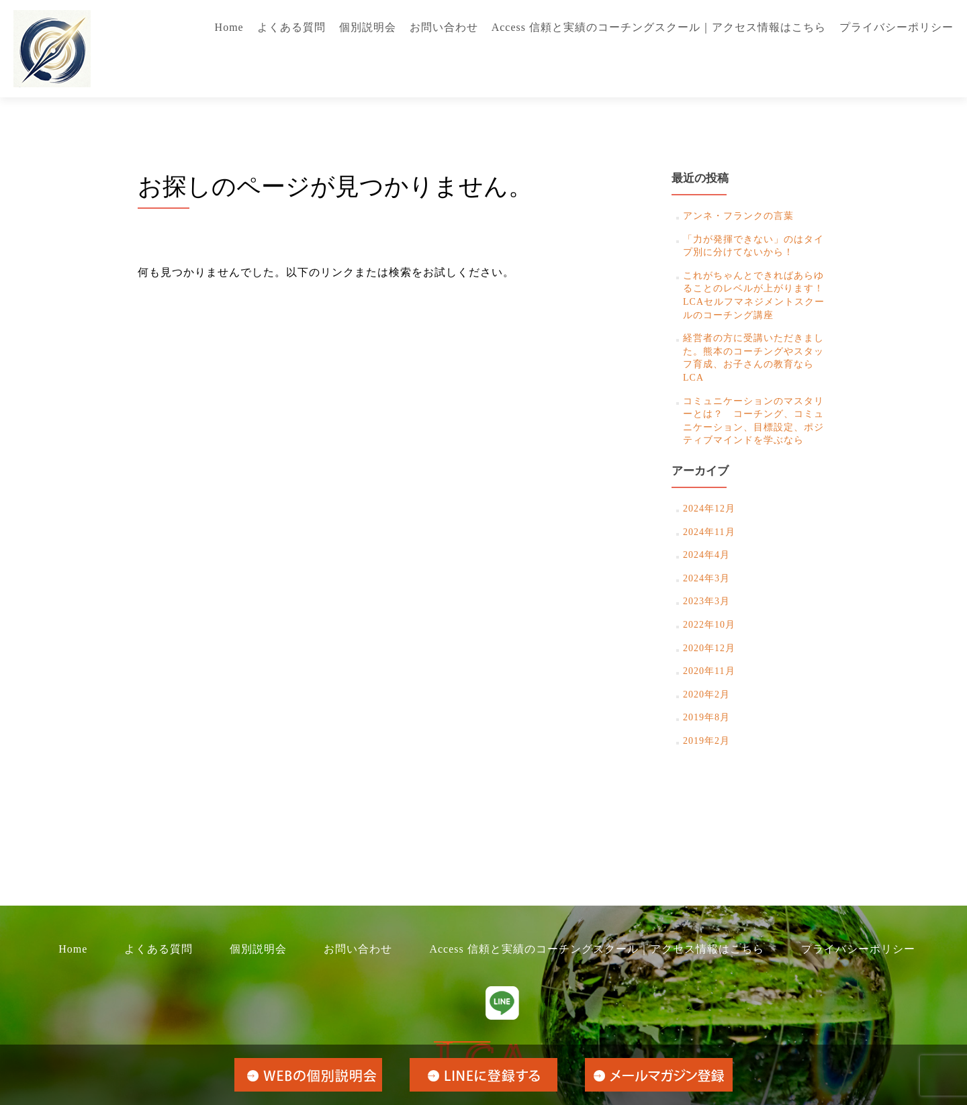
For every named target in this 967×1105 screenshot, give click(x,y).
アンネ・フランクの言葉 (738, 216)
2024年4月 (706, 555)
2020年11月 (709, 671)
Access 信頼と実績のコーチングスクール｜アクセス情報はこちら (659, 27)
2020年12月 (709, 648)
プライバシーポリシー (896, 27)
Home (229, 27)
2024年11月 (709, 532)
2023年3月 (706, 601)
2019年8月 (706, 717)
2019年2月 (706, 741)
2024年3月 (706, 578)
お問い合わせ (444, 27)
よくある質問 (291, 27)
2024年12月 (709, 508)
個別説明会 (367, 27)
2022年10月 (709, 625)
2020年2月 (706, 694)
